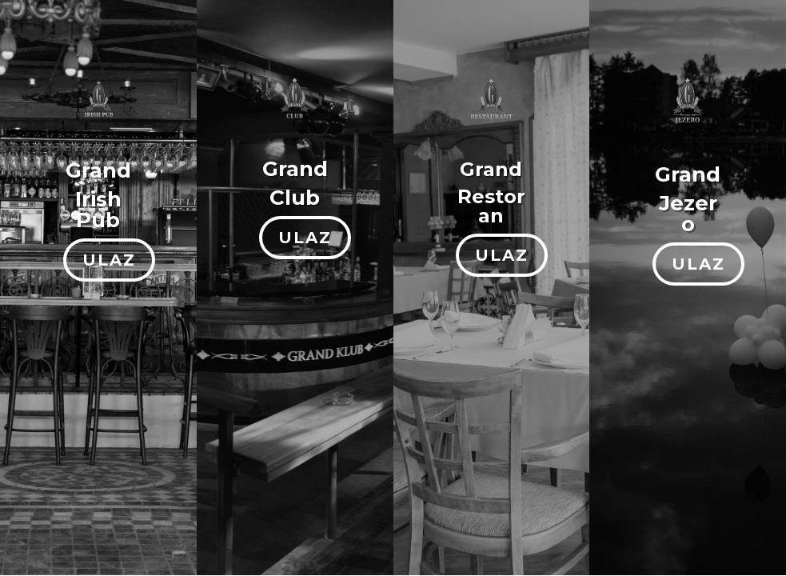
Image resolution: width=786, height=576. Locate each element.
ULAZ (109, 260)
